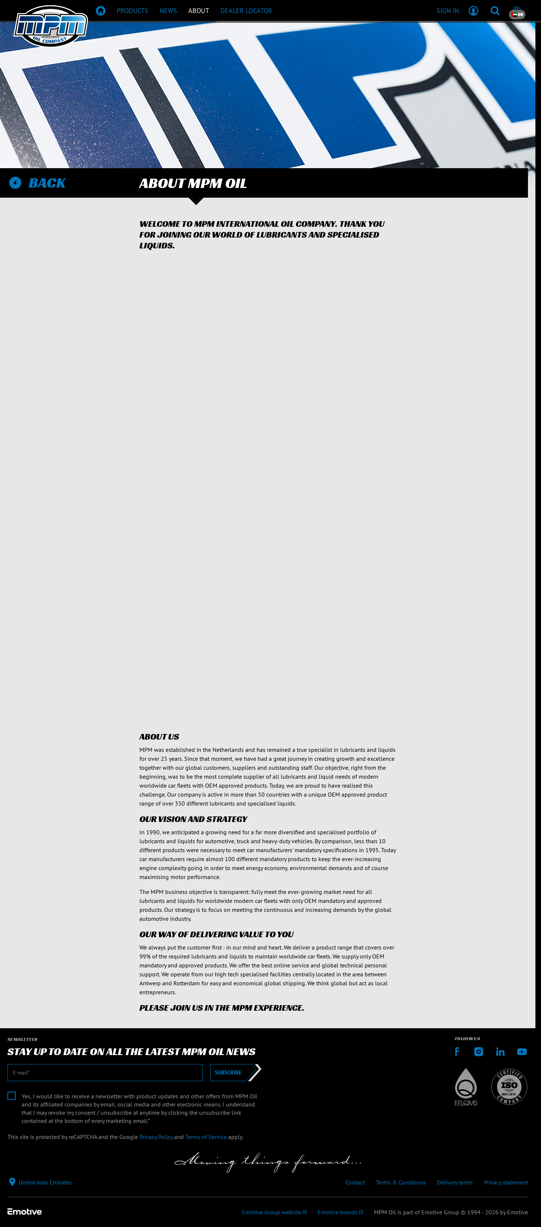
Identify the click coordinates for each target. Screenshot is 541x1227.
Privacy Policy (156, 1136)
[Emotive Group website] (274, 1212)
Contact (355, 1182)
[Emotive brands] (340, 1212)
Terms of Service (206, 1136)
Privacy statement (506, 1182)
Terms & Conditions (401, 1182)
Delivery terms (455, 1182)
